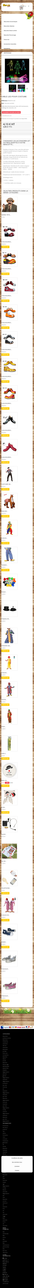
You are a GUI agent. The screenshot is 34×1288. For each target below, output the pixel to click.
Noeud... (4, 592)
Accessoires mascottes (10, 44)
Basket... (4, 942)
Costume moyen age (5, 1182)
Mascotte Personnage (10, 35)
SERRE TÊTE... (6, 215)
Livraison (5, 1139)
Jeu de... (4, 861)
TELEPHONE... (6, 888)
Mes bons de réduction (5, 1250)
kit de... (3, 807)
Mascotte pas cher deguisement (6, 1119)
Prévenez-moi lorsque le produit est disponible (14, 118)
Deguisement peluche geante (6, 1073)
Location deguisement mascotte (6, 1113)
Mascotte (5, 1148)
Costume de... (5, 915)
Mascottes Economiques (10, 21)
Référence (4, 100)
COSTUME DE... (6, 484)
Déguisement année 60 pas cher (6, 1083)
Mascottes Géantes (9, 26)
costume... (4, 538)
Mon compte (6, 1228)
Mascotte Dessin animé (10, 30)
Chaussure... (5, 969)
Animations (7, 48)
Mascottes (5, 1040)
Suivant (27, 88)
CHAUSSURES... (6, 242)
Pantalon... (4, 565)
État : (2, 103)
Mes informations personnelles (6, 1245)
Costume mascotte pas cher (5, 1104)
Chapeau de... (5, 619)
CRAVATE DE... (6, 645)
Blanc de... (4, 780)
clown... (3, 726)
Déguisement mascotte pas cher (6, 1094)
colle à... (3, 753)
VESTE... (4, 699)
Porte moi (6, 39)
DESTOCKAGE (7, 53)
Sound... (3, 834)
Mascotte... (4, 511)
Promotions (5, 1125)
